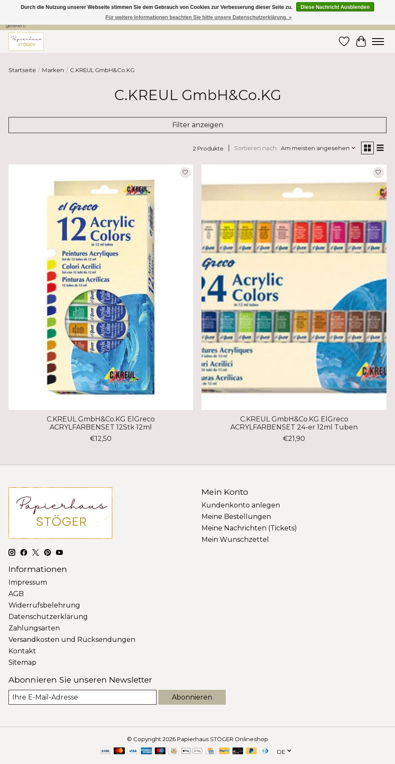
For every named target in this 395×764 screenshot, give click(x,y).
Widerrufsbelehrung (44, 605)
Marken (53, 70)
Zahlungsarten (34, 628)
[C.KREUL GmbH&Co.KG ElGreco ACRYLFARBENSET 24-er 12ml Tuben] (294, 287)
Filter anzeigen (197, 125)
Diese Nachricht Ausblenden (335, 7)
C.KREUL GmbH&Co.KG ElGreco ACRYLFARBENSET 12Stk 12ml (101, 423)
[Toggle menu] (378, 41)
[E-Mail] (82, 697)
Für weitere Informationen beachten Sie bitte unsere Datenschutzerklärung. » (199, 17)
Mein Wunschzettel (235, 539)
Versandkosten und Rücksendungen (71, 640)
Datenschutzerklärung (48, 617)
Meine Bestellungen (236, 517)
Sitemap (22, 662)
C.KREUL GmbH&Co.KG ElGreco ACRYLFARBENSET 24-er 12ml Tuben (294, 423)
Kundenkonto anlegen (241, 505)
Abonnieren (192, 697)
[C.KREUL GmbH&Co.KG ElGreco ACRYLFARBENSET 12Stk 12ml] (100, 287)
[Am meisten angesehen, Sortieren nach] (318, 148)
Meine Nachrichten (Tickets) (249, 528)
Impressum (27, 582)
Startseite (22, 70)
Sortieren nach (255, 148)
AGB (16, 594)
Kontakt (22, 651)
